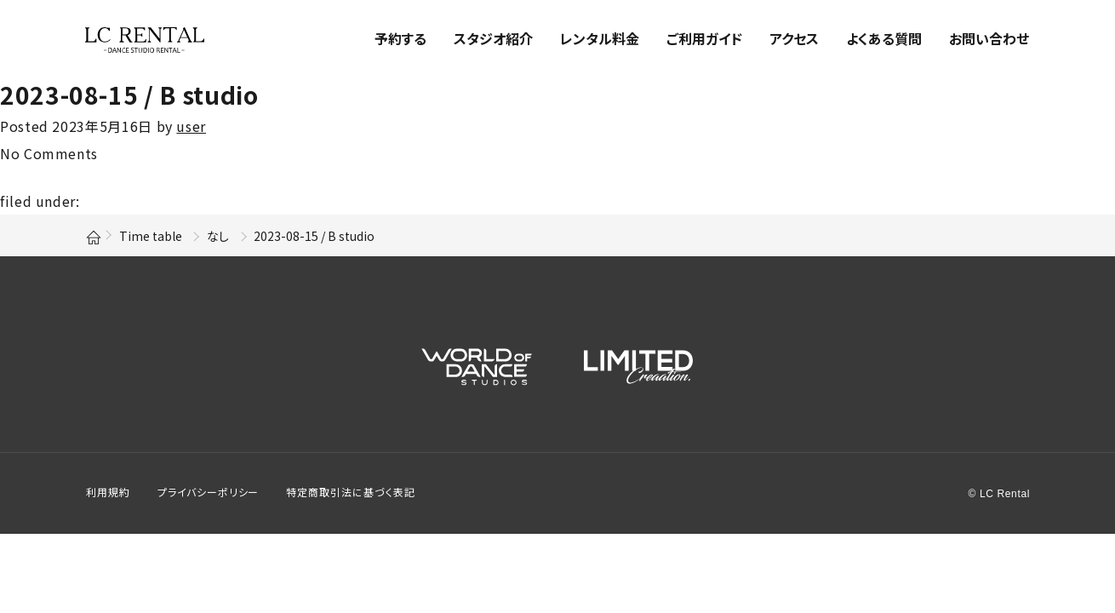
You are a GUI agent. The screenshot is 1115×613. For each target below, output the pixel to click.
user (191, 126)
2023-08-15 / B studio (129, 94)
